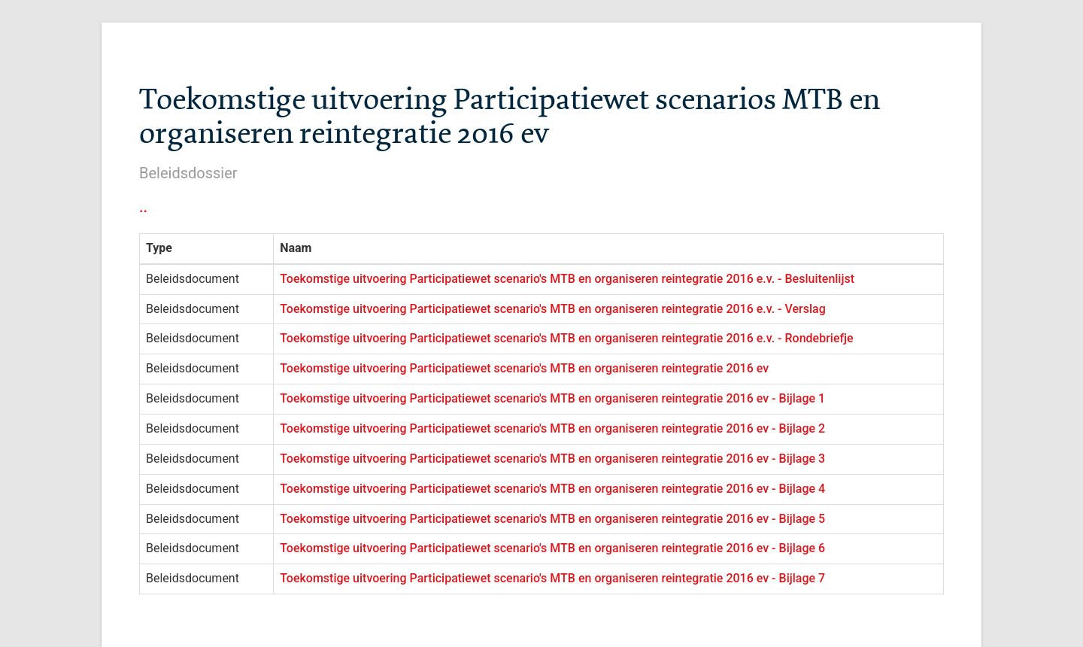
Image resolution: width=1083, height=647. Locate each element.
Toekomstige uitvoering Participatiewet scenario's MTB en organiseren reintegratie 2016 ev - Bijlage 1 (552, 398)
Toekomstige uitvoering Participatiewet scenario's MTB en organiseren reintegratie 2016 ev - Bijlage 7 (552, 578)
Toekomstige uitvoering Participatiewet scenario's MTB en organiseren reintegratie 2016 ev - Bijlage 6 (552, 548)
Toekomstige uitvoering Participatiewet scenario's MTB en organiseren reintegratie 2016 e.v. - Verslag (553, 309)
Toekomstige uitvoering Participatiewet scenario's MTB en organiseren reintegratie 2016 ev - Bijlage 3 (552, 458)
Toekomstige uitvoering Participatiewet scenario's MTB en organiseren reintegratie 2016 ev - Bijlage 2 (552, 428)
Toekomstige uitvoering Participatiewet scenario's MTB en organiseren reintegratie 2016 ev (524, 368)
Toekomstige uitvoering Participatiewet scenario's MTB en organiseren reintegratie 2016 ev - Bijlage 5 (552, 519)
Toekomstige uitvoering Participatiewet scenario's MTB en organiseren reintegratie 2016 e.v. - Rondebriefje (567, 338)
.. (143, 207)
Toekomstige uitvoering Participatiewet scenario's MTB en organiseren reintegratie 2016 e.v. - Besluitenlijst (567, 279)
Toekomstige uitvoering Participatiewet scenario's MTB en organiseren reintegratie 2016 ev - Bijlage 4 (552, 488)
